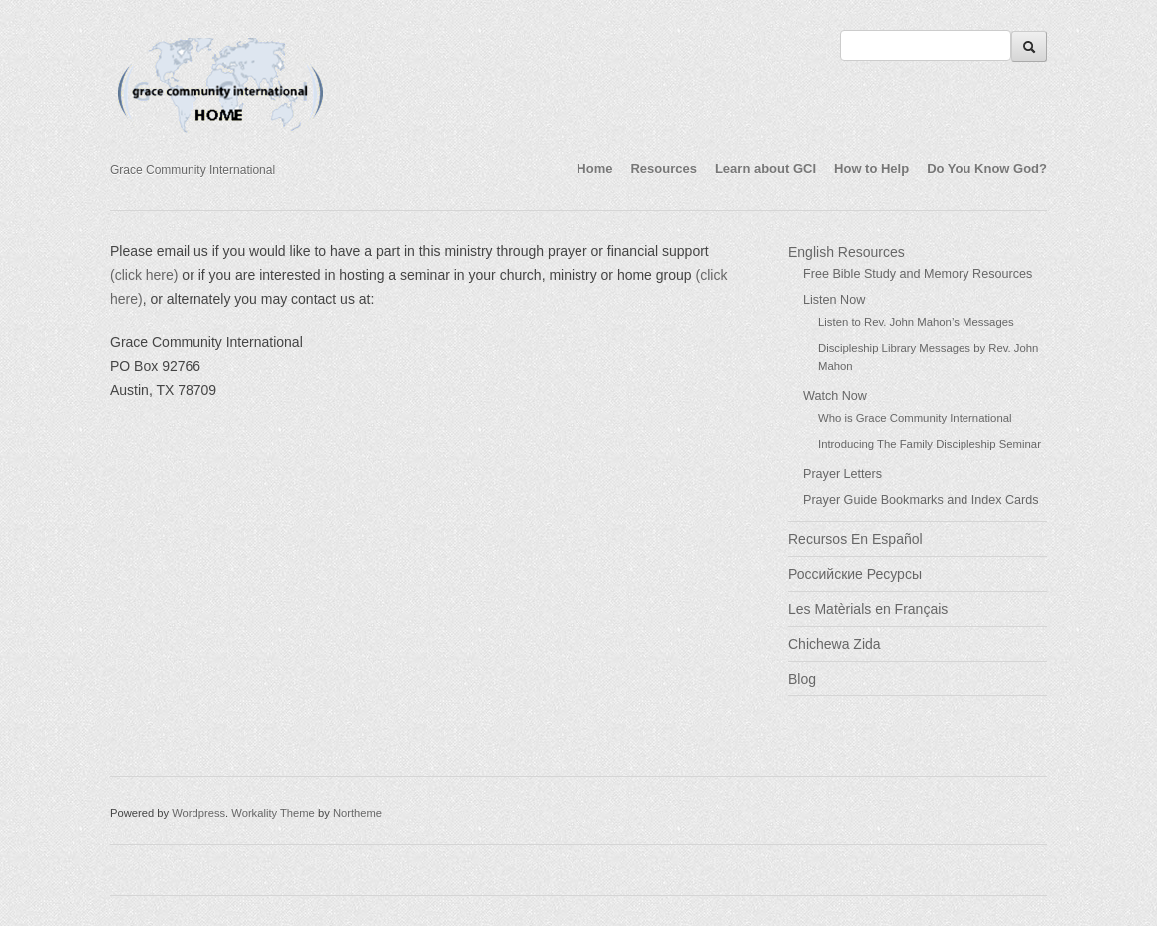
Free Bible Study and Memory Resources (917, 274)
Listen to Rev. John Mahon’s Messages (916, 322)
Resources (663, 168)
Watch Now (835, 396)
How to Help (871, 168)
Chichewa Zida (834, 644)
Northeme (357, 813)
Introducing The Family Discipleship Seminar (929, 444)
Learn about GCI (765, 168)
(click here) (144, 275)
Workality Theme (273, 813)
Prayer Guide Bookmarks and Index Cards (921, 500)
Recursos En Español (855, 539)
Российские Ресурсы (855, 574)
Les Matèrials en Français (868, 609)
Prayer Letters (842, 474)
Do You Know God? (987, 168)
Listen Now (834, 300)
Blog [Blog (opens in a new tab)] (802, 679)
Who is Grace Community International (915, 418)
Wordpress (198, 813)
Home (594, 168)
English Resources (846, 252)
